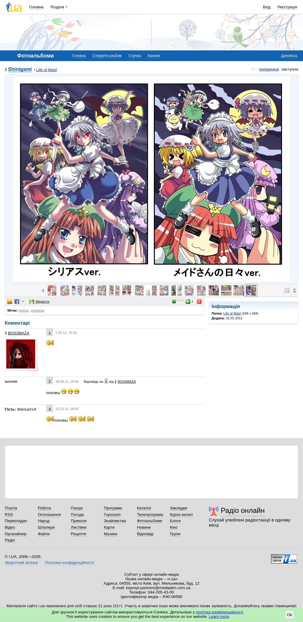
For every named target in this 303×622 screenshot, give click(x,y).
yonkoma (37, 310)
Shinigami (20, 69)
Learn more (219, 616)
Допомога (289, 56)
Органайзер (15, 534)
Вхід (267, 7)
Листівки (78, 527)
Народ (44, 521)
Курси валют (181, 514)
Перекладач (16, 521)
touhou (24, 310)
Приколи (78, 521)
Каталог (144, 508)
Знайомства (115, 521)
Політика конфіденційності (69, 562)
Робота (44, 508)
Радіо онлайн (243, 510)
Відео (10, 527)
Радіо (10, 540)
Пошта (11, 508)
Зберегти (39, 301)
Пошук (77, 508)
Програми (113, 508)
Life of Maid (46, 70)
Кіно (174, 527)
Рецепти (78, 534)
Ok (289, 615)
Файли (44, 534)
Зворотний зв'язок (21, 562)
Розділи (57, 7)
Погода (77, 514)
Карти (109, 527)
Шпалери (46, 527)
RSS (9, 514)
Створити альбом (107, 56)
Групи (175, 534)
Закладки (178, 508)
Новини (144, 527)
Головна (36, 7)
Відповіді (145, 534)
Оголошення (49, 514)
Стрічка (134, 56)
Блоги (175, 521)
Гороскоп (112, 514)
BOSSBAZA (17, 333)
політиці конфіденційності (219, 612)
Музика (110, 534)
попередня (269, 69)
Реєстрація (287, 7)
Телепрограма (150, 514)
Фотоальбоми (149, 521)
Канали (154, 56)
